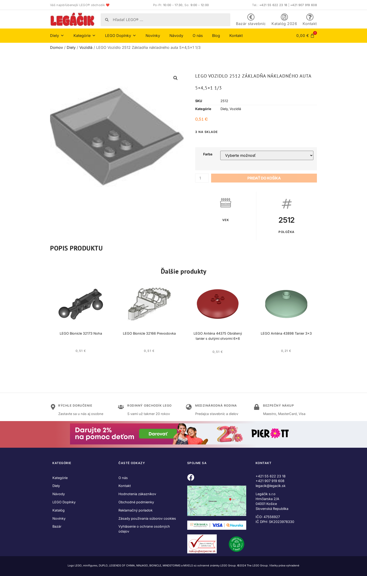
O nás (198, 35)
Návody (176, 35)
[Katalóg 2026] (284, 17)
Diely (57, 35)
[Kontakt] (309, 17)
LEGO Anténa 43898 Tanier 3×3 (286, 333)
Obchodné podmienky (136, 502)
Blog (216, 35)
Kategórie (84, 35)
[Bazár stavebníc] (250, 17)
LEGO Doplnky (120, 35)
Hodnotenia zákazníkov (137, 494)
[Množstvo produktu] (202, 178)
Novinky (153, 35)
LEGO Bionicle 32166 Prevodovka (149, 333)
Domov (56, 47)
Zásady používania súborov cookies (147, 518)
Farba (207, 154)
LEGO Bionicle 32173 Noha (81, 333)
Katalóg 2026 (284, 23)
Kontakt (310, 23)
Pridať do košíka (264, 178)
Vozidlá (85, 47)
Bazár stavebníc (251, 23)
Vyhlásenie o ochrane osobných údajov (144, 528)
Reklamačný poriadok (135, 510)
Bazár (56, 526)
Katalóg (58, 510)
